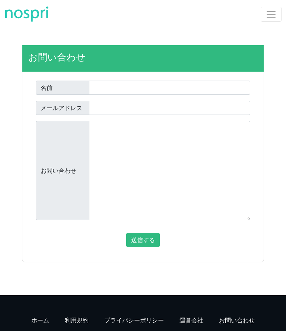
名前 (47, 88)
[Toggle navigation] (271, 14)
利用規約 (77, 320)
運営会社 (191, 320)
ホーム (40, 320)
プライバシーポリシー (134, 320)
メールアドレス (61, 108)
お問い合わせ (58, 170)
